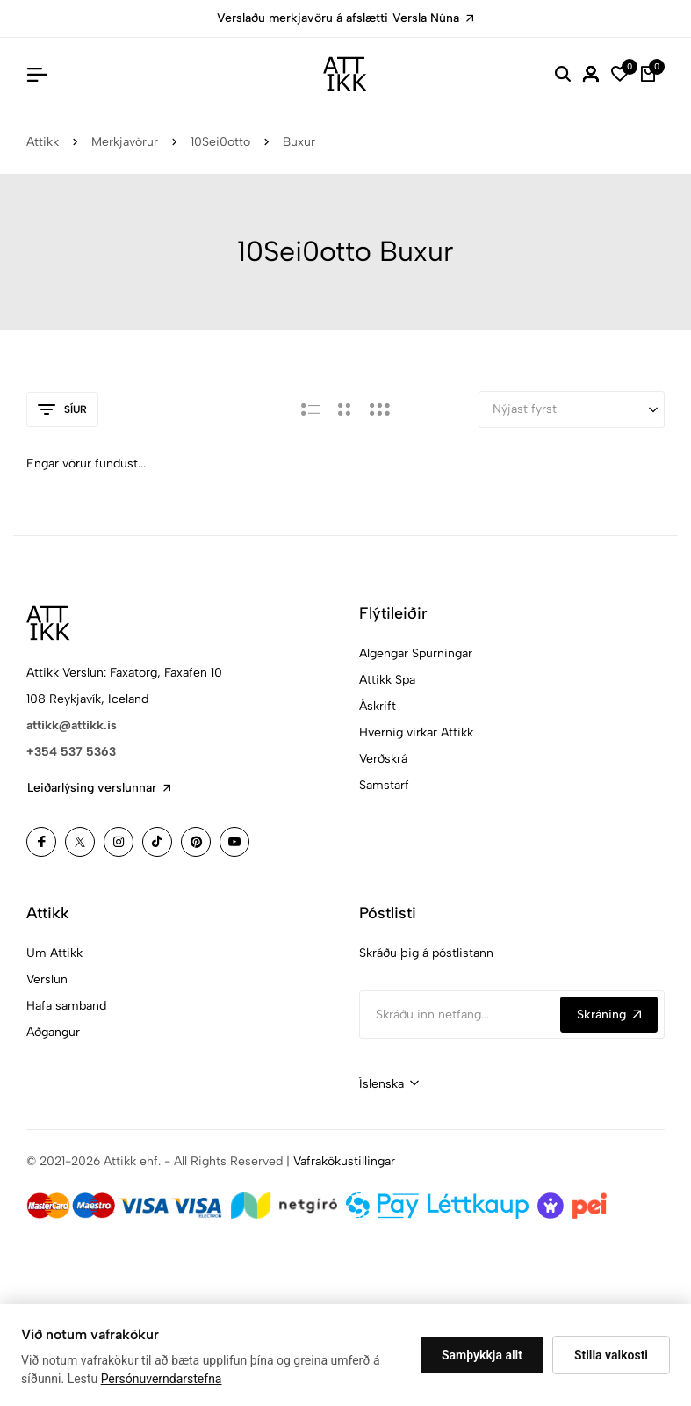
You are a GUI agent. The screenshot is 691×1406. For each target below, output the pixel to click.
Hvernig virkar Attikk (416, 732)
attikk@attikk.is (71, 725)
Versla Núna (432, 18)
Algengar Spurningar (415, 653)
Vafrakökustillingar (344, 1161)
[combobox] (389, 1084)
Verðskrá (383, 758)
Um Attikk (54, 953)
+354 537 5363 (71, 751)
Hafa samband (66, 1005)
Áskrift (377, 706)
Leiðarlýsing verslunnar (98, 787)
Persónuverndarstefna (161, 1379)
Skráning (609, 1014)
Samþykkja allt (482, 1355)
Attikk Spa (387, 679)
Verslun (47, 979)
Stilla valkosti (611, 1355)
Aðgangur (53, 1032)
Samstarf (384, 785)
